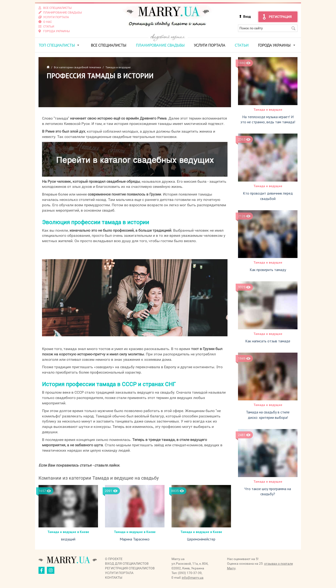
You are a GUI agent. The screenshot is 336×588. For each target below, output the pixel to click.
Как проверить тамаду (268, 269)
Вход (247, 16)
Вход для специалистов (127, 563)
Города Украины (274, 45)
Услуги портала (209, 45)
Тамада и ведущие (267, 109)
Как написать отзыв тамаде (267, 341)
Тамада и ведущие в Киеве (68, 532)
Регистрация (280, 17)
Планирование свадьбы (160, 45)
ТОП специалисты (56, 45)
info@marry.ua (192, 577)
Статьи (241, 45)
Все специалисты (108, 45)
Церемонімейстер (201, 539)
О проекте (113, 559)
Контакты (113, 577)
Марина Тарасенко (135, 539)
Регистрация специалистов (130, 568)
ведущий (68, 539)
